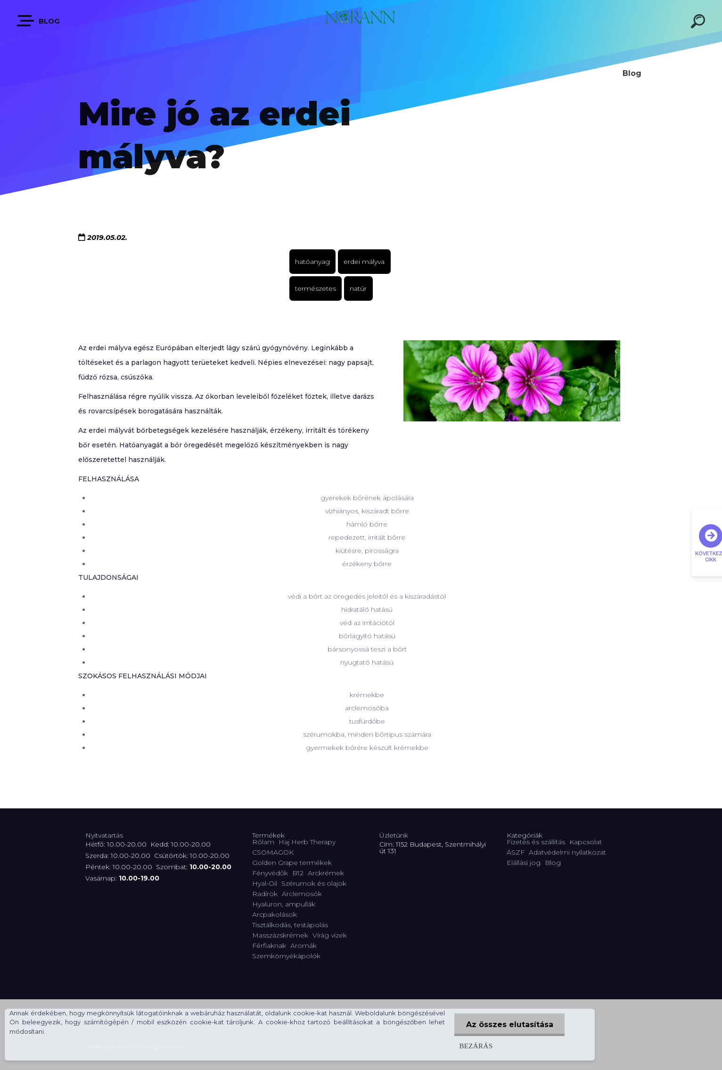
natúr (358, 288)
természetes (315, 288)
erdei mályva (364, 261)
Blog (39, 20)
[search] (699, 22)
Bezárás (475, 1045)
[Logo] (361, 20)
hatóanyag (312, 261)
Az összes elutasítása (509, 1024)
